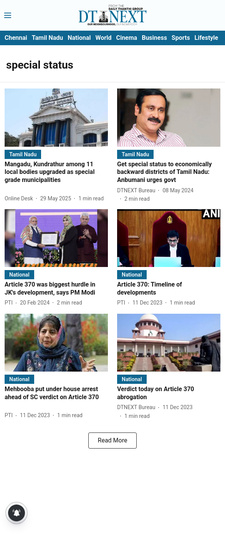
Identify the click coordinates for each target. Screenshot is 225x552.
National (79, 37)
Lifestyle (206, 37)
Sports (181, 37)
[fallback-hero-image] (56, 117)
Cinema (126, 37)
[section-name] (23, 154)
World (104, 37)
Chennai (16, 37)
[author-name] (20, 199)
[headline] (56, 172)
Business (154, 37)
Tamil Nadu (47, 37)
